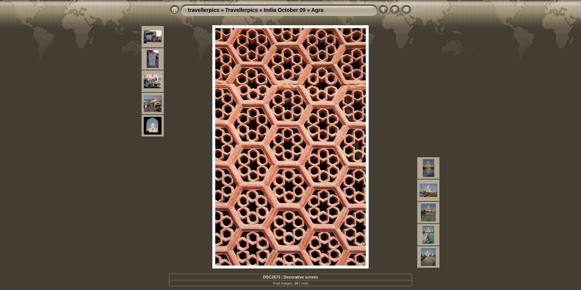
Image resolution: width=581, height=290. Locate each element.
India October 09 (285, 10)
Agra (317, 10)
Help (305, 283)
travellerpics (203, 10)
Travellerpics (241, 10)
